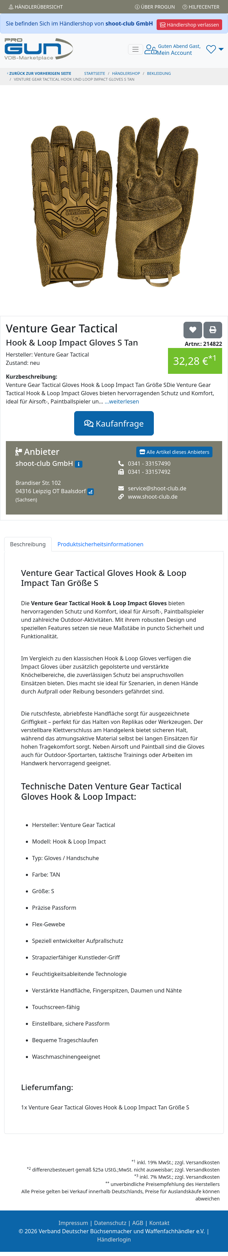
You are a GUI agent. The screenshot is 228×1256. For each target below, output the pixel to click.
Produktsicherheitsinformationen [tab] (100, 544)
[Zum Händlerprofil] (78, 464)
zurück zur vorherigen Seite (39, 73)
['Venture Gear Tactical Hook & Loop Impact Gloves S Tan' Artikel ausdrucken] (213, 330)
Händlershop (126, 73)
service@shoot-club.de (157, 488)
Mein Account (179, 50)
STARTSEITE (94, 73)
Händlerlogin (114, 1239)
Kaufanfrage (113, 423)
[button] (215, 49)
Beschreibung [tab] (28, 544)
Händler (36, 6)
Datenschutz (110, 1223)
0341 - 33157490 (149, 463)
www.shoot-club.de (153, 496)
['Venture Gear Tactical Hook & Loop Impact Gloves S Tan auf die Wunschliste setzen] (193, 330)
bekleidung (159, 73)
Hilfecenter (200, 6)
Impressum (73, 1223)
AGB (137, 1223)
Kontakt (159, 1223)
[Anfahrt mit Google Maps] (90, 491)
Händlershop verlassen (189, 24)
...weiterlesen (122, 401)
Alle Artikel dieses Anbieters (174, 452)
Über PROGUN (155, 6)
